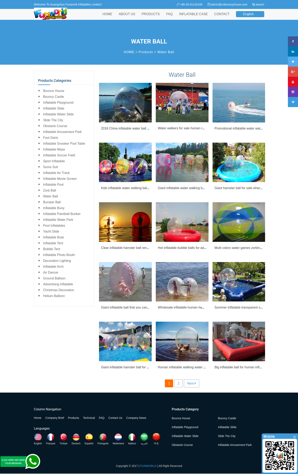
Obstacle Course (55, 126)
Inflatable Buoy (53, 208)
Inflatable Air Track (56, 173)
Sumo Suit (50, 167)
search (260, 4)
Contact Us (115, 417)
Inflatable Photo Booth (59, 255)
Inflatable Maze (54, 149)
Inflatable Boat (53, 237)
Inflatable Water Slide (58, 114)
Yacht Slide (51, 231)
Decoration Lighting (57, 260)
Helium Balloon (54, 296)
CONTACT (222, 18)
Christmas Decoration (58, 290)
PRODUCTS (151, 18)
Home (37, 417)
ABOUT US (127, 18)
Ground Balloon (54, 278)
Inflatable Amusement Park (62, 132)
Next (190, 383)
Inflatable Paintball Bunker (62, 214)
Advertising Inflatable (58, 284)
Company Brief (54, 417)
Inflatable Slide (53, 108)
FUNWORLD (148, 466)
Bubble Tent (51, 249)
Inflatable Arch (53, 266)
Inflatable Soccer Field (59, 155)
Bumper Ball (52, 202)
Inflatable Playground (58, 102)
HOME (107, 18)
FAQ (169, 18)
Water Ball (165, 52)
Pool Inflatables (54, 225)
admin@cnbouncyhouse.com (229, 4)
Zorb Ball (49, 190)
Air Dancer (50, 272)
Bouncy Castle (53, 96)
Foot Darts (50, 137)
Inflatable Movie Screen (60, 178)
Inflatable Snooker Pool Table (64, 143)
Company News (136, 417)
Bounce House (53, 91)
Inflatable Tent (53, 243)
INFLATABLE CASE (193, 18)
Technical (89, 417)
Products (146, 52)
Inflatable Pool (53, 184)
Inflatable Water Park (58, 219)
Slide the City (53, 120)
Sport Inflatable (54, 161)
